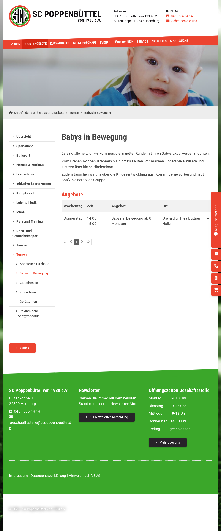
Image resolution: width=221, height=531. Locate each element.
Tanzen (21, 245)
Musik (20, 212)
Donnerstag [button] (73, 218)
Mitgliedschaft (84, 42)
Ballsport (23, 155)
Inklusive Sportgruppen (33, 184)
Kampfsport (25, 193)
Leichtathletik (26, 203)
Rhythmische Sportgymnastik (27, 313)
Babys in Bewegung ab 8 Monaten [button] (131, 221)
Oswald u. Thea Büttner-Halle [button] (182, 221)
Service (142, 41)
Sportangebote (35, 44)
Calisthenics (29, 283)
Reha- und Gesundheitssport (25, 233)
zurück (24, 348)
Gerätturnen (28, 302)
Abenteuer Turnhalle (34, 264)
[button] (208, 221)
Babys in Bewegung (97, 112)
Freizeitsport (26, 174)
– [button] (93, 221)
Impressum (18, 475)
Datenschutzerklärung (48, 475)
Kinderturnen (29, 292)
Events (105, 42)
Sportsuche (179, 41)
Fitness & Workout (30, 165)
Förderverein (123, 42)
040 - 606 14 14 (182, 16)
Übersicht (23, 137)
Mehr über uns (169, 442)
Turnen (74, 112)
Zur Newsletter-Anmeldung (109, 417)
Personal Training (29, 221)
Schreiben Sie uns (184, 21)
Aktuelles (159, 41)
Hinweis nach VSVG (85, 475)
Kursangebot (60, 43)
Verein (15, 44)
